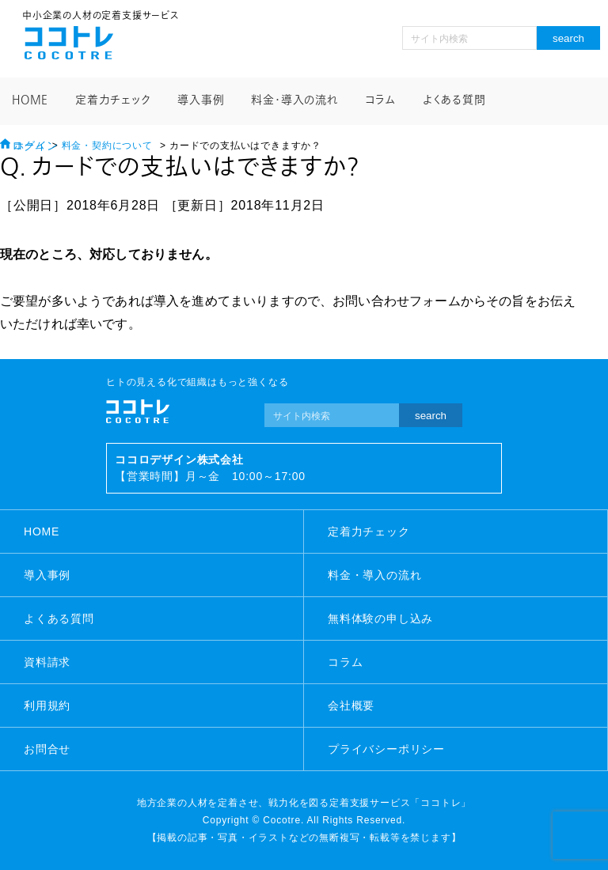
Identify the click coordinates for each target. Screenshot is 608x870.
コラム (380, 100)
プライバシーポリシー (386, 749)
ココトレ (69, 42)
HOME (30, 100)
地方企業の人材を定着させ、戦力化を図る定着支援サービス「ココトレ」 (304, 802)
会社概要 (351, 705)
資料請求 (47, 662)
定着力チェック (113, 100)
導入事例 (200, 100)
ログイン (35, 146)
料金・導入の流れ (294, 100)
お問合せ (47, 749)
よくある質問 (454, 100)
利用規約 (47, 705)
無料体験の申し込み (380, 618)
